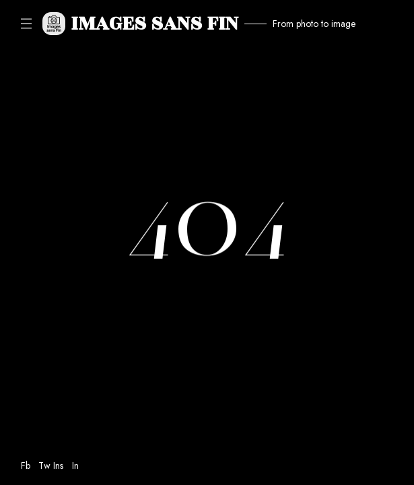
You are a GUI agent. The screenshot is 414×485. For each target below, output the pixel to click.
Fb (25, 465)
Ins (58, 465)
